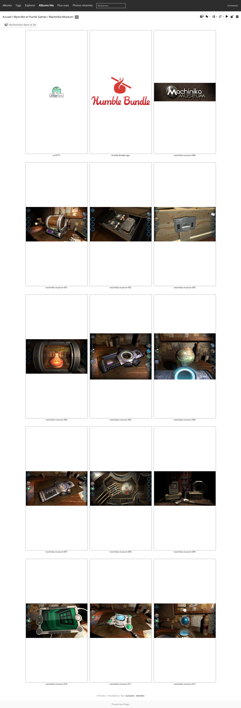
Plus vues (63, 5)
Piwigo (126, 704)
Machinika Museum (61, 17)
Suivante (130, 695)
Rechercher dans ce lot (22, 24)
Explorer (30, 5)
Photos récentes (83, 5)
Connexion (232, 5)
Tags (18, 5)
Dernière (140, 695)
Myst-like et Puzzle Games (30, 17)
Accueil (7, 17)
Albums (7, 5)
